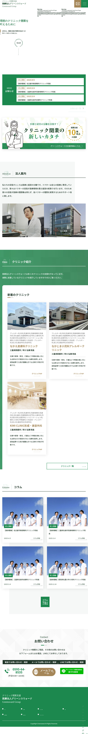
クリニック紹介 (47, 716)
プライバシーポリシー (50, 721)
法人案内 (27, 716)
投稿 (67, 716)
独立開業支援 (10, 721)
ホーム (7, 716)
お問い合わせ (29, 721)
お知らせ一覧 (77, 119)
